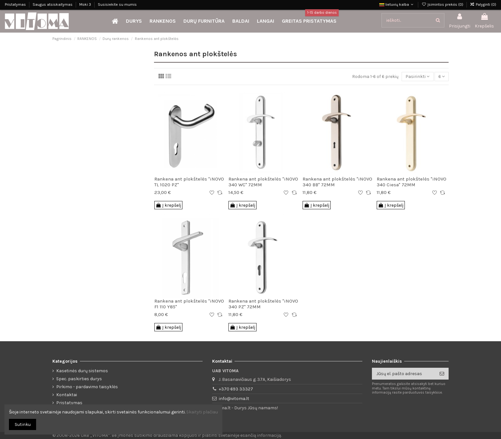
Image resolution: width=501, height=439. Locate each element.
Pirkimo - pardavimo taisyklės (87, 386)
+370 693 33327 (236, 389)
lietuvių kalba (397, 4)
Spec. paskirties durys (79, 378)
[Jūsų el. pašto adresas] (403, 374)
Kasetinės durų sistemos (82, 371)
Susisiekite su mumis (117, 4)
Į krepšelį (168, 205)
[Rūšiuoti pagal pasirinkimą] (417, 76)
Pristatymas (16, 4)
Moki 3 (85, 4)
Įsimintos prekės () (442, 4)
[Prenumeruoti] (442, 374)
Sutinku (23, 424)
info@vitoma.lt (234, 398)
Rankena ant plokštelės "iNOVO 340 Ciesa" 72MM (411, 182)
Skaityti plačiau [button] (202, 412)
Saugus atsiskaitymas (53, 4)
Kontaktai (66, 394)
